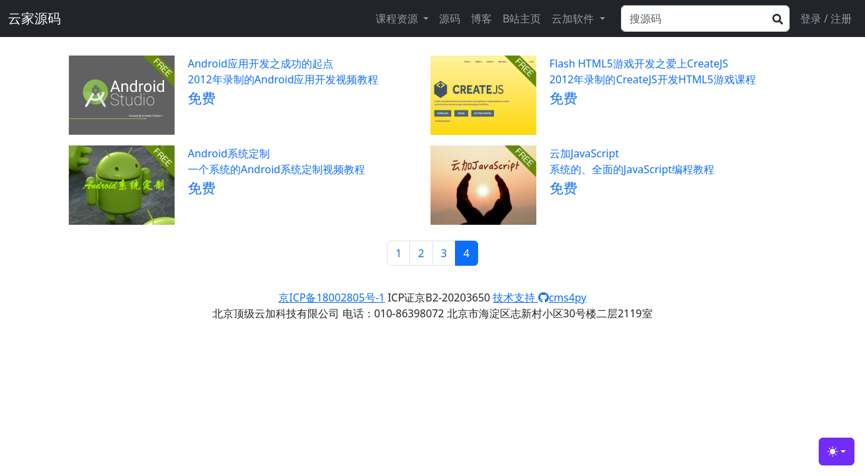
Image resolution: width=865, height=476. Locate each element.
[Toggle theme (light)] (836, 451)
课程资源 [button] (398, 18)
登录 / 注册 (826, 18)
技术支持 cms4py (539, 297)
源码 (449, 18)
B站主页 (522, 18)
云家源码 (34, 18)
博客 (481, 18)
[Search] (705, 18)
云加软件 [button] (574, 18)
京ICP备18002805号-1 (331, 297)
